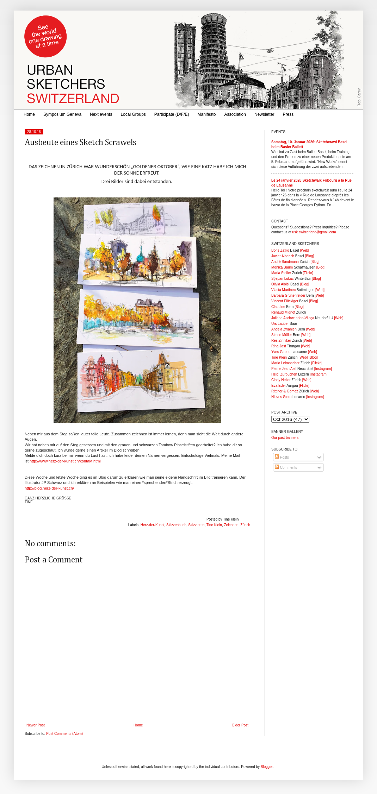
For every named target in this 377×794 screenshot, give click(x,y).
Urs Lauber (280, 324)
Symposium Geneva (62, 114)
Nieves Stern (281, 397)
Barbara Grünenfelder (288, 295)
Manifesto (207, 114)
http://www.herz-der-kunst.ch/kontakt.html (65, 461)
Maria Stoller (281, 273)
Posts (282, 457)
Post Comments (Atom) (64, 734)
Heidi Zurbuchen (284, 374)
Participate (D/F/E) (171, 114)
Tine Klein (214, 525)
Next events (101, 114)
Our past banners (284, 438)
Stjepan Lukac (282, 279)
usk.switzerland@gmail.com (314, 232)
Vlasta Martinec (283, 290)
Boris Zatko (280, 250)
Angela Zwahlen (284, 329)
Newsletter (264, 114)
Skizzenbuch (176, 525)
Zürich (245, 525)
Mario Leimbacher (285, 363)
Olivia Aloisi (280, 284)
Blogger (267, 767)
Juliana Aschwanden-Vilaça (292, 318)
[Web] (304, 250)
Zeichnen (231, 525)
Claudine (278, 307)
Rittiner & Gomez (284, 391)
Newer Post (35, 725)
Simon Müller (281, 335)
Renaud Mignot (283, 312)
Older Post (240, 725)
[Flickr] (308, 273)
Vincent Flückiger (284, 301)
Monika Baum (282, 267)
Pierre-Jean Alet (283, 369)
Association (235, 114)
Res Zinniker (281, 340)
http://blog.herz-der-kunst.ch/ (49, 488)
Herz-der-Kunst (153, 525)
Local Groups (133, 114)
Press (288, 114)
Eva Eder (278, 385)
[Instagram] (323, 369)
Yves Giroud (280, 352)
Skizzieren (196, 525)
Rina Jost (278, 346)
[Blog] (309, 256)
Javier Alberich (282, 256)
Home (29, 114)
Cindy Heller (280, 380)
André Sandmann (285, 262)
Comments (286, 468)
